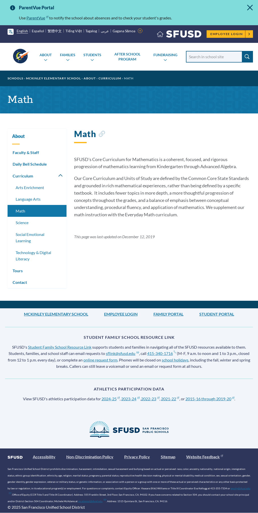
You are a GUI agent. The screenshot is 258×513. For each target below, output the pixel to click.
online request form (100, 359)
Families (67, 55)
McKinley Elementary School (53, 78)
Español (38, 31)
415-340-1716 (161, 353)
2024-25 (111, 398)
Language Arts (28, 199)
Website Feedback (204, 456)
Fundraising (165, 55)
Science (22, 222)
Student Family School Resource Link (59, 347)
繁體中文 (55, 31)
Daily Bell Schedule (30, 164)
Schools (15, 78)
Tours (18, 270)
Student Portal (216, 314)
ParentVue (37, 17)
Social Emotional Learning (30, 237)
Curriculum (110, 78)
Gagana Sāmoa (124, 31)
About (46, 55)
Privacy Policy (137, 456)
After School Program (127, 56)
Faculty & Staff (26, 152)
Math (20, 210)
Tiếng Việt (74, 31)
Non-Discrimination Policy (89, 456)
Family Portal (168, 314)
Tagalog (91, 31)
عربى (105, 31)
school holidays (175, 359)
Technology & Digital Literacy (33, 255)
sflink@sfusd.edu (122, 353)
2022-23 (150, 398)
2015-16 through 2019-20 (210, 398)
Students (92, 55)
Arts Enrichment (30, 187)
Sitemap (168, 456)
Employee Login (230, 34)
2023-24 (130, 398)
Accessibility (44, 456)
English (22, 31)
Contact (20, 282)
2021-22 (170, 398)
